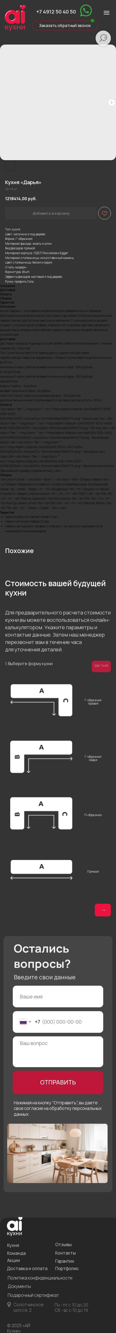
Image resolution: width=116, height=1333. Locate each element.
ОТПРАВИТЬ (58, 1082)
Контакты (65, 1253)
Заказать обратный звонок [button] (65, 25)
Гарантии (64, 1261)
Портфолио (67, 1268)
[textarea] (58, 1051)
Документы (19, 1286)
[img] (86, 10)
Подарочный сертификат (33, 1295)
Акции (13, 1260)
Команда (16, 1253)
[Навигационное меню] (106, 13)
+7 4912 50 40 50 (56, 11)
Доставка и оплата (27, 1268)
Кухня (13, 1245)
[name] (58, 996)
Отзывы (63, 1244)
